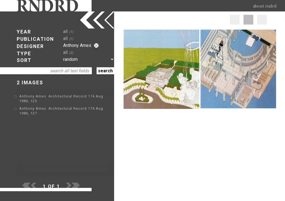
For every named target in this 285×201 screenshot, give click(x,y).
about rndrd (265, 6)
